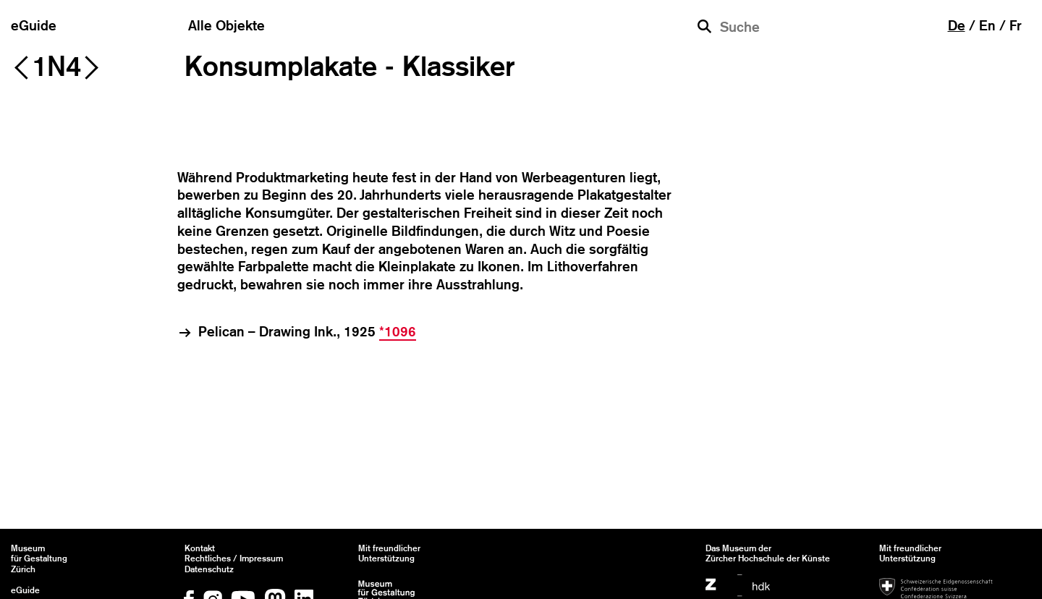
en (987, 25)
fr (1015, 25)
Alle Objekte (226, 25)
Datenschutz (209, 569)
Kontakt (200, 548)
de (956, 25)
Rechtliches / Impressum (234, 558)
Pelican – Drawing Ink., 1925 (307, 332)
